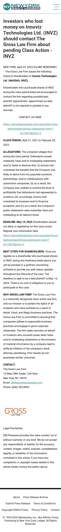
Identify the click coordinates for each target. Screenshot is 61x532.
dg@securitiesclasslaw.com (26, 382)
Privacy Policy (40, 509)
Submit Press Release (17, 503)
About (16, 497)
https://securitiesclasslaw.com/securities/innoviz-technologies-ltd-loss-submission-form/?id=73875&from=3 (31, 129)
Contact (55, 509)
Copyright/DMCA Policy (14, 509)
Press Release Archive (35, 497)
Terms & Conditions (44, 503)
